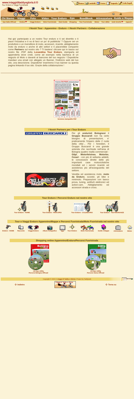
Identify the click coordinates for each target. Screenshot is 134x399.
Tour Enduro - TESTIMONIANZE (112, 212)
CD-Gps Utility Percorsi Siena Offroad (95, 272)
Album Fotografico (50, 231)
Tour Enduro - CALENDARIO (82, 212)
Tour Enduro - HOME (22, 212)
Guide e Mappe (103, 231)
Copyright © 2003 (49, 279)
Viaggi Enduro (33, 231)
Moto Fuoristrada (87, 231)
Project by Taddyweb (83, 279)
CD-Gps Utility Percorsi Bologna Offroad (38, 272)
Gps (62, 231)
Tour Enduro (72, 231)
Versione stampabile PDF (67, 119)
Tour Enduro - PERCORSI (51, 212)
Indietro (21, 285)
